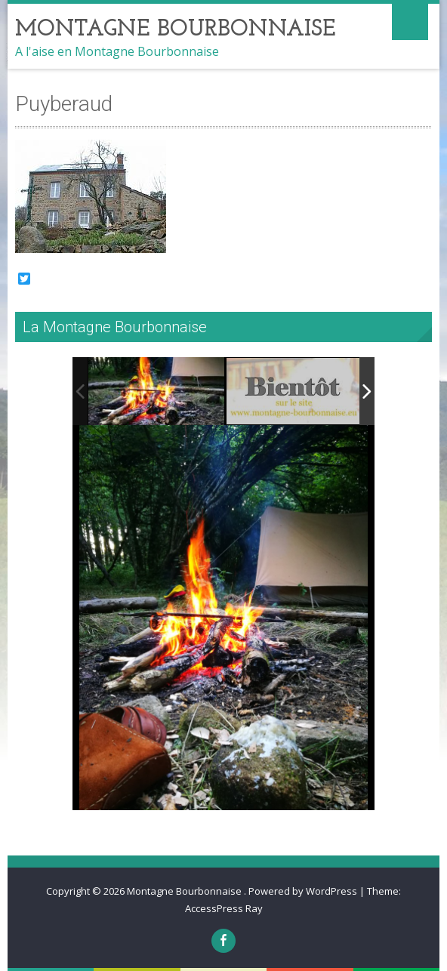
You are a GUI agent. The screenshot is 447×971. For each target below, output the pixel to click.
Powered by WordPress (302, 891)
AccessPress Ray (224, 908)
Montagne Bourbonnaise (185, 891)
